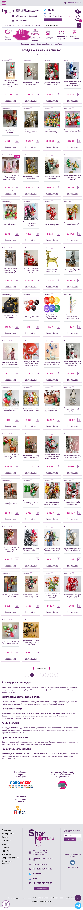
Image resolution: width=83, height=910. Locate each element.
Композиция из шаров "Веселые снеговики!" (72, 134)
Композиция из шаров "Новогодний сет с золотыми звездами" (52, 506)
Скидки (5, 840)
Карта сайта (72, 871)
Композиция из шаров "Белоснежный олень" (52, 366)
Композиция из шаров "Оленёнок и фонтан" (31, 552)
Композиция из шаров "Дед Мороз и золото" (31, 413)
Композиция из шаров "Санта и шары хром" (31, 599)
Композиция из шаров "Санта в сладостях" (52, 227)
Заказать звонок (51, 21)
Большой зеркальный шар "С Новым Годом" (10, 366)
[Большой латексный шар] (31, 354)
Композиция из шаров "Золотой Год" (31, 180)
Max (46, 14)
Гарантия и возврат (7, 865)
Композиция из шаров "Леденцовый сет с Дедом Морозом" (52, 459)
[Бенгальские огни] (72, 307)
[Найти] (60, 28)
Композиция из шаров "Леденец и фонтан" (31, 459)
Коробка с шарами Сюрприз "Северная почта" (31, 273)
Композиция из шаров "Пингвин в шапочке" (52, 552)
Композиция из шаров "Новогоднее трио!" (10, 227)
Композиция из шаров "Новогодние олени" (10, 506)
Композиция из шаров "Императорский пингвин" (72, 413)
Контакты (6, 857)
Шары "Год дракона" (31, 320)
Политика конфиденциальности (41, 904)
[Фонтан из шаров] (31, 122)
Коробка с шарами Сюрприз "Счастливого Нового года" (10, 86)
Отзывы (5, 851)
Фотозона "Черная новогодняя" (10, 320)
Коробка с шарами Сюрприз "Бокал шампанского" (10, 273)
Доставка (6, 844)
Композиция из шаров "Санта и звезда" (10, 599)
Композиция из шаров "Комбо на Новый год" (10, 459)
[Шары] (31, 308)
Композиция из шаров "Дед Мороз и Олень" (52, 413)
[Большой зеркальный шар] (10, 354)
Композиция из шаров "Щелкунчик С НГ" (72, 227)
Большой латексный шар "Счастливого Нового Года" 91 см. (31, 366)
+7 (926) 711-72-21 (42, 886)
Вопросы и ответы (10, 861)
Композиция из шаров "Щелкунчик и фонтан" (10, 134)
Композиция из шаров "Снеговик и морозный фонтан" (72, 86)
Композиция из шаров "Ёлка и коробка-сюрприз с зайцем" (10, 180)
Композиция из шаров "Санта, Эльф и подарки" (52, 599)
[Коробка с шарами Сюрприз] (10, 73)
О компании (7, 833)
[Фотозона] (52, 122)
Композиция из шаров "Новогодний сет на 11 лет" (31, 506)
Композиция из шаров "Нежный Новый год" (72, 459)
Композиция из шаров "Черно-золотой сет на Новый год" (31, 645)
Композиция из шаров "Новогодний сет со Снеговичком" (72, 506)
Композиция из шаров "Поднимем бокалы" (72, 552)
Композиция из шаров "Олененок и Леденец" (31, 227)
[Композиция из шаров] (31, 74)
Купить (17, 97)
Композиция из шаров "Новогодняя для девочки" (10, 552)
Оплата (5, 847)
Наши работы (8, 837)
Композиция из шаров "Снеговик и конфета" (10, 645)
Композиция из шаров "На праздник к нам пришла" (72, 180)
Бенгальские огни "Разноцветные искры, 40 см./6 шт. (73, 320)
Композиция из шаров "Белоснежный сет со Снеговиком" (72, 366)
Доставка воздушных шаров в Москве (20, 901)
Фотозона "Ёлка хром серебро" (72, 273)
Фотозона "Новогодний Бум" (52, 134)
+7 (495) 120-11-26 (53, 17)
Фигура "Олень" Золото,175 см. (52, 273)
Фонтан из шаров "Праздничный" (31, 134)
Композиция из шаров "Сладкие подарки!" (72, 599)
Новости (6, 854)
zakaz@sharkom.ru (24, 24)
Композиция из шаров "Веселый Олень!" (10, 413)
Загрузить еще (41, 671)
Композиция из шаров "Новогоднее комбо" (52, 86)
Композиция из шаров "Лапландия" (52, 180)
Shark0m (49, 11)
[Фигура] (52, 261)
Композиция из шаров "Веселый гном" (31, 86)
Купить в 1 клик (10, 104)
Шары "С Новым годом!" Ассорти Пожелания (52, 320)
